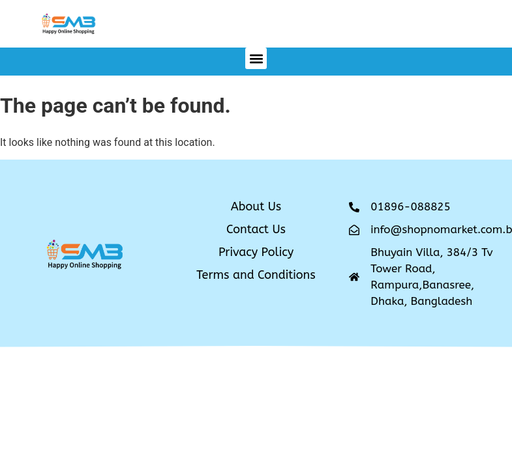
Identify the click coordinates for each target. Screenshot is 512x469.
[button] (256, 58)
